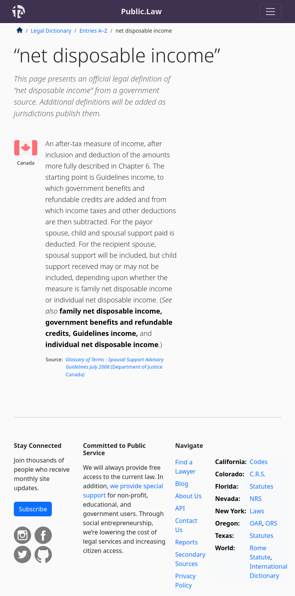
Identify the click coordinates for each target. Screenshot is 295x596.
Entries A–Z (94, 30)
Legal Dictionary (51, 30)
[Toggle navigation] (270, 11)
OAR (256, 523)
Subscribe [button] (33, 509)
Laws (257, 511)
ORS (271, 523)
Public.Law (141, 11)
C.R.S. (258, 474)
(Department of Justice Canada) (115, 366)
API (180, 508)
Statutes (261, 486)
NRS (256, 498)
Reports (186, 542)
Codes (258, 461)
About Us (188, 496)
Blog (181, 483)
